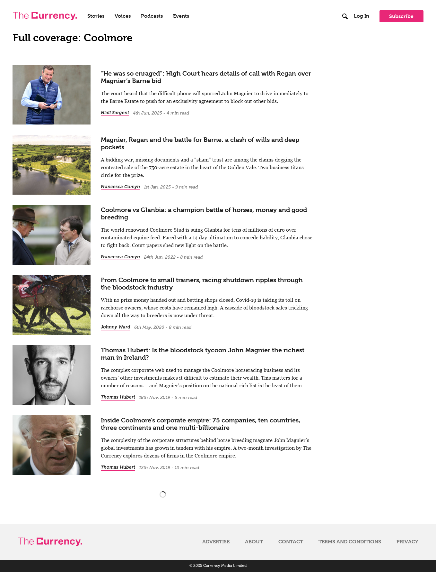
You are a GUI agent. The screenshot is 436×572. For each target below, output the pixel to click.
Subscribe (401, 16)
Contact (290, 542)
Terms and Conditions (349, 542)
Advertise (216, 542)
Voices (123, 16)
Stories (95, 16)
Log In (361, 16)
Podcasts (152, 16)
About (254, 542)
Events (181, 16)
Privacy (407, 542)
